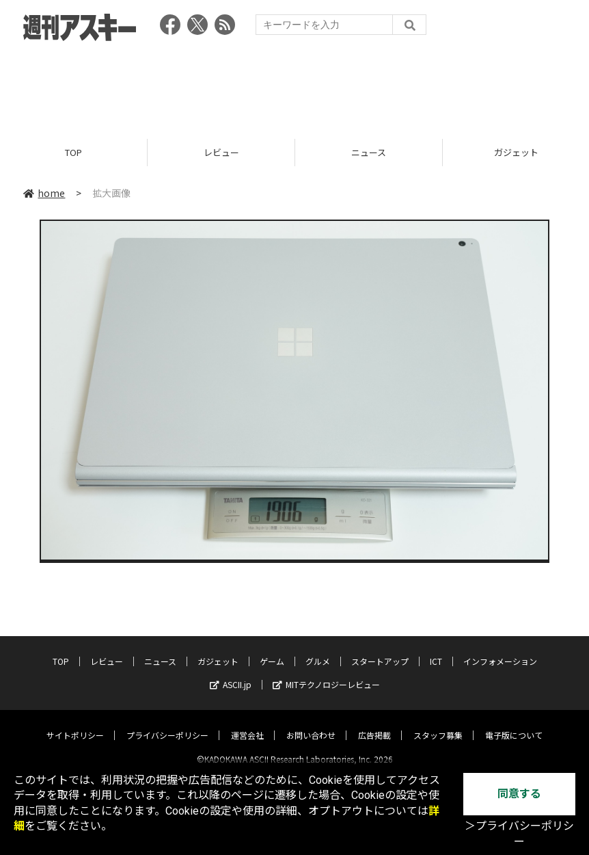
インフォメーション (500, 649)
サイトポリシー (75, 723)
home (44, 193)
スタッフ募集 (438, 723)
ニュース (368, 152)
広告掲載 (374, 723)
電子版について (514, 723)
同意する (519, 793)
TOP (73, 152)
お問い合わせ (310, 723)
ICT (436, 649)
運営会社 (247, 723)
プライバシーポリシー (167, 723)
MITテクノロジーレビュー (326, 673)
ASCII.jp (230, 673)
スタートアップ (380, 649)
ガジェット (217, 649)
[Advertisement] (294, 85)
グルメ (317, 649)
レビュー (221, 152)
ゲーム (272, 649)
